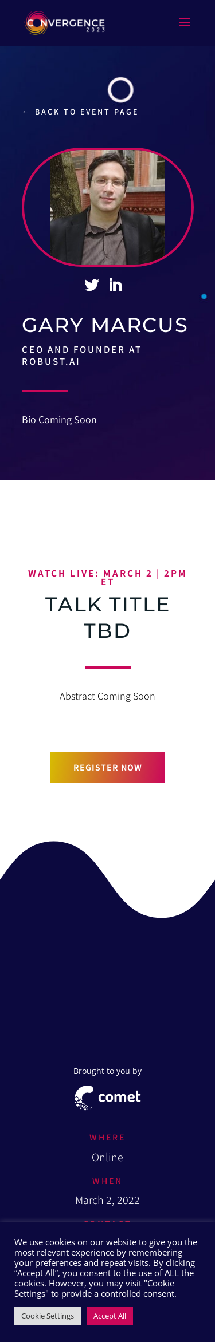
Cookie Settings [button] (47, 1316)
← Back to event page (80, 111)
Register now (107, 767)
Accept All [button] (109, 1316)
